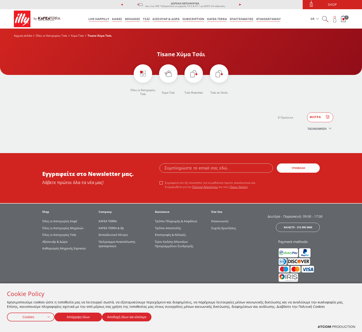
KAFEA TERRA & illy (111, 228)
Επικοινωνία (219, 221)
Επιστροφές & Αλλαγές (170, 235)
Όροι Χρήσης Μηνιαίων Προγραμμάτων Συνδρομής (174, 244)
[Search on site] (325, 19)
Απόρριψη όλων (80, 316)
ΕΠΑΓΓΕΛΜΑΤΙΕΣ (241, 19)
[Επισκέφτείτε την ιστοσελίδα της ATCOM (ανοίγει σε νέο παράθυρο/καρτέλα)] (336, 327)
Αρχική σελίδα (23, 36)
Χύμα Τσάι (77, 36)
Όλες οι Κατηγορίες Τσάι (51, 36)
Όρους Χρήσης (239, 187)
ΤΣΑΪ (146, 19)
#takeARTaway (268, 19)
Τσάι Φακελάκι (193, 93)
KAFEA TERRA (217, 19)
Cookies (28, 316)
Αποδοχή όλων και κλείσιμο (134, 316)
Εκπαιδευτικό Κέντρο (113, 235)
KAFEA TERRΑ (108, 221)
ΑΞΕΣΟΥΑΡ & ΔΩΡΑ (166, 19)
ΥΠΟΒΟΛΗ (298, 168)
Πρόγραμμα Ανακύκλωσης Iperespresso (117, 244)
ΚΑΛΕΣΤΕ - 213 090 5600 (298, 227)
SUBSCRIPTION (193, 19)
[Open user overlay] (334, 19)
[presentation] (122, 4)
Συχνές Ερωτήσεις (223, 228)
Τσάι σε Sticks (219, 93)
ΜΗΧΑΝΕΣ (132, 19)
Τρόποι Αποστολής (168, 228)
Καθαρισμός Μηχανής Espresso (64, 248)
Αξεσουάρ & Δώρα (54, 242)
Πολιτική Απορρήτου (205, 187)
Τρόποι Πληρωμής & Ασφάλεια (176, 221)
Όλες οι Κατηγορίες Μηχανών (63, 228)
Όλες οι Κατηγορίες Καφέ (59, 221)
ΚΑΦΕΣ (117, 19)
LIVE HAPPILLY (98, 19)
